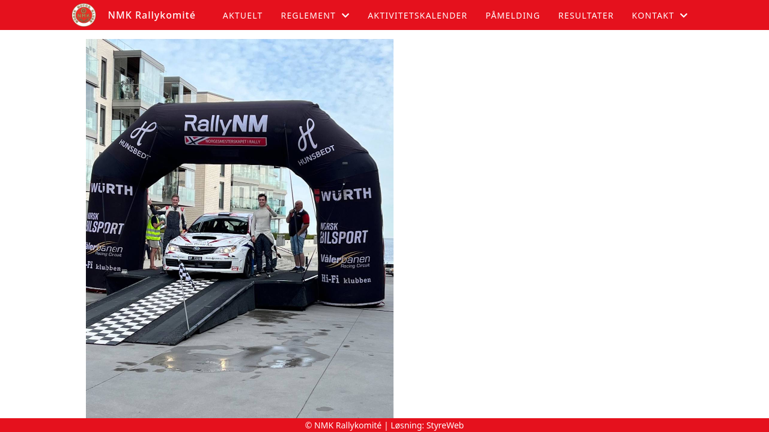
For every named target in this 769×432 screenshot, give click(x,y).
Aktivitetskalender (417, 15)
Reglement (315, 15)
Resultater (586, 15)
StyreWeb (445, 425)
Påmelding (512, 15)
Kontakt (660, 15)
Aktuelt (243, 15)
